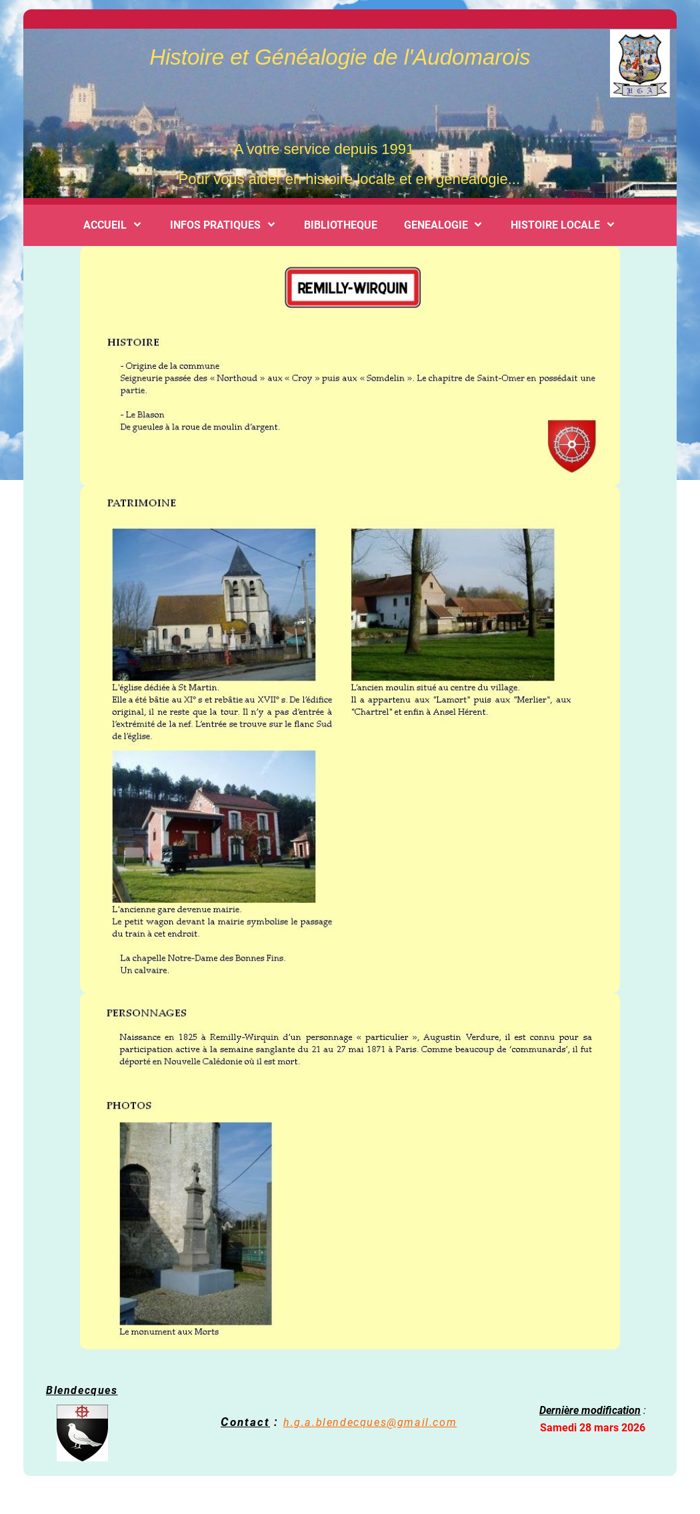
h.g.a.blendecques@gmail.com (370, 1422)
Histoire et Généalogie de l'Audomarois (336, 57)
